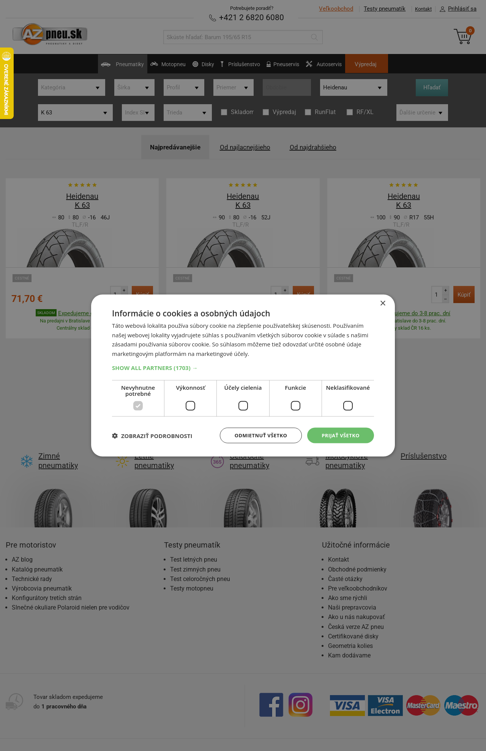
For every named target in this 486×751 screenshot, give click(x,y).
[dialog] (243, 375)
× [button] (382, 302)
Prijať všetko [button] (339, 435)
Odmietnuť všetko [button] (256, 435)
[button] (243, 367)
